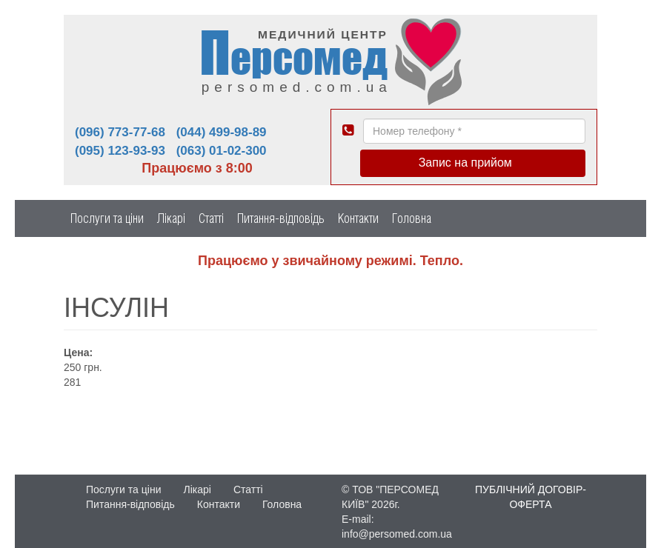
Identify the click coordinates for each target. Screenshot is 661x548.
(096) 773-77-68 (120, 132)
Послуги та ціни (107, 218)
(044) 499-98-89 (221, 132)
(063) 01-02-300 (221, 151)
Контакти (358, 218)
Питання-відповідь (281, 218)
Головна (411, 218)
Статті (211, 218)
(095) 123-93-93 (120, 151)
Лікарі (171, 218)
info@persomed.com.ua (397, 534)
